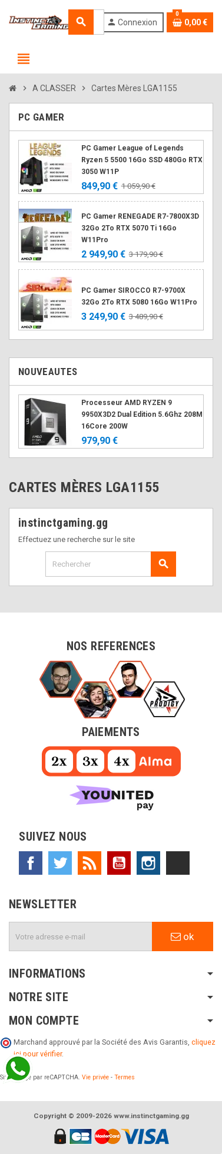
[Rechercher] (110, 564)
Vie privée (95, 1077)
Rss (89, 863)
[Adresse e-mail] (81, 936)
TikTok (178, 863)
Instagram (148, 863)
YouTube (119, 863)
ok (182, 936)
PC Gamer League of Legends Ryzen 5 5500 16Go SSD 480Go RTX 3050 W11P (142, 160)
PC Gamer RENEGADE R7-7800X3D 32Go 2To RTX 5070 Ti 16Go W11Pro (140, 228)
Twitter (60, 863)
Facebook (30, 863)
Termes (124, 1077)
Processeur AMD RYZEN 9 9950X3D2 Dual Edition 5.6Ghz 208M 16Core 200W (142, 414)
